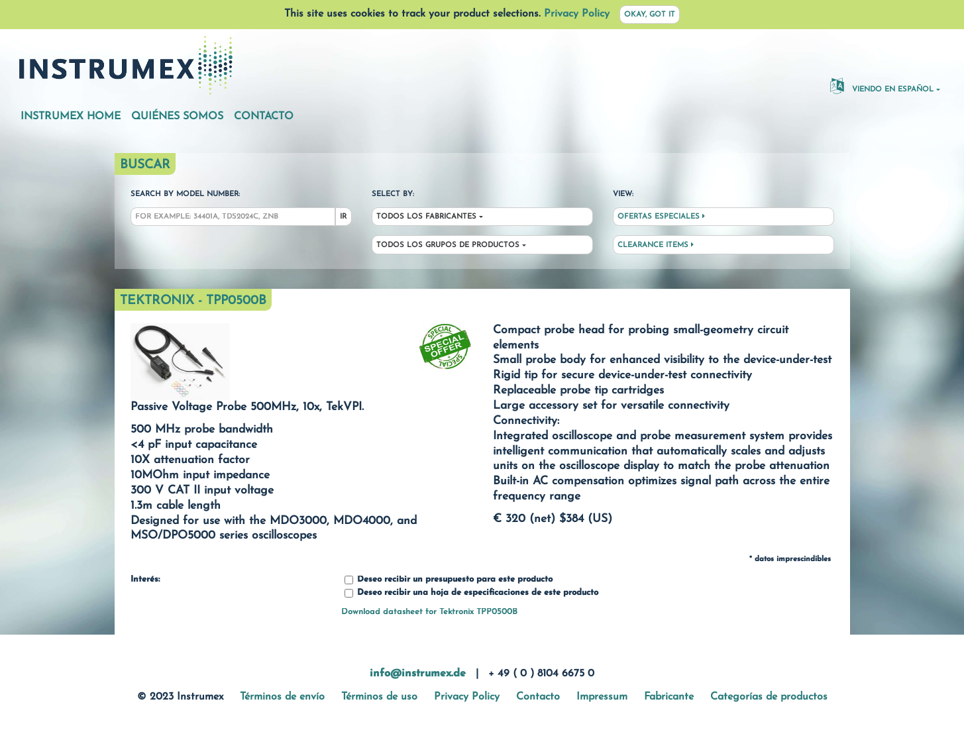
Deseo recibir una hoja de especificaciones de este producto (471, 593)
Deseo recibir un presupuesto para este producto (449, 580)
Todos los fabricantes (426, 217)
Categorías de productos (769, 697)
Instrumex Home (71, 116)
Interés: (145, 580)
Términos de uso (379, 697)
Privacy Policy (577, 14)
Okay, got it (649, 15)
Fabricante (669, 697)
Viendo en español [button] (882, 85)
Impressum (601, 697)
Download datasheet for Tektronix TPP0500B (429, 611)
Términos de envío (282, 697)
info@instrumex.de (418, 673)
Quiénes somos (177, 116)
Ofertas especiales (661, 217)
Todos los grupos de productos (447, 245)
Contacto (264, 116)
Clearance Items (655, 245)
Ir (343, 217)
